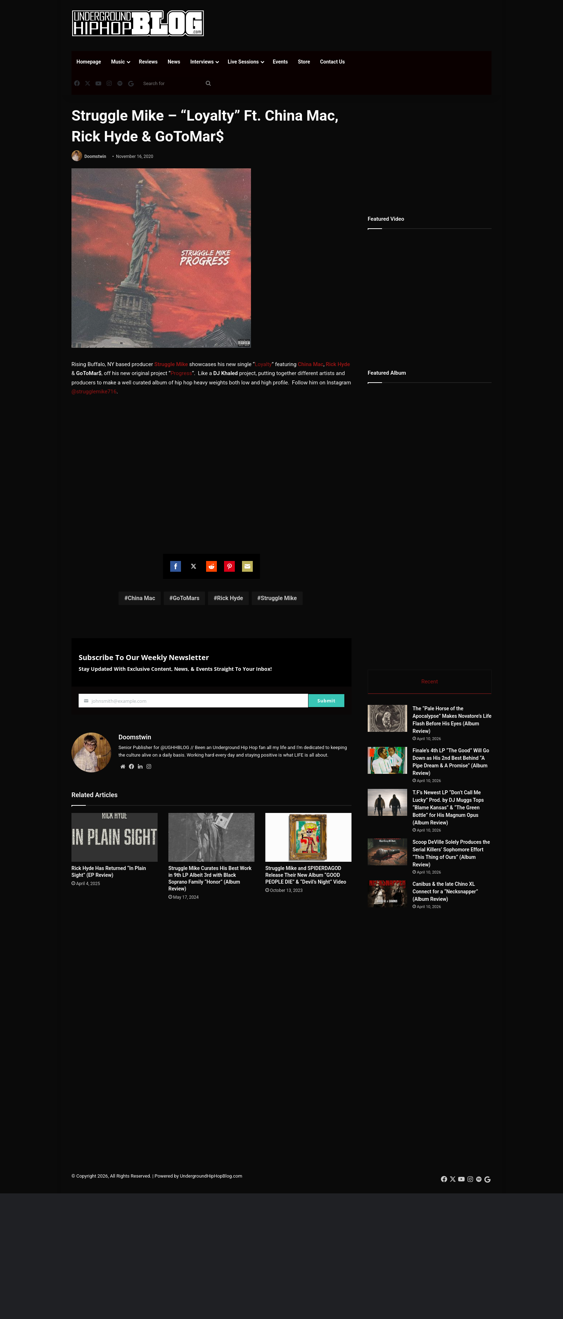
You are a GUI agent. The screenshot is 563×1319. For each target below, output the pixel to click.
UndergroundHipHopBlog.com (211, 1176)
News (174, 62)
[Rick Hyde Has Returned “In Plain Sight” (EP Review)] (114, 837)
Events (280, 62)
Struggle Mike (171, 364)
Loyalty (263, 364)
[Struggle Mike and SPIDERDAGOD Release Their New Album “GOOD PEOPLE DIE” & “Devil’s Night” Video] (308, 837)
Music (118, 62)
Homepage (88, 62)
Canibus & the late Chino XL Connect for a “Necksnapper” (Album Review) (445, 891)
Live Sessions (243, 62)
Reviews (148, 62)
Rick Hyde (338, 364)
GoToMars (186, 598)
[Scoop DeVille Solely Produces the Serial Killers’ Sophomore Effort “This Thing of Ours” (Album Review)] (387, 851)
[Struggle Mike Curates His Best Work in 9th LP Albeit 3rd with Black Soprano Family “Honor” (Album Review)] (211, 837)
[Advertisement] (353, 23)
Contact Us (332, 62)
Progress (181, 373)
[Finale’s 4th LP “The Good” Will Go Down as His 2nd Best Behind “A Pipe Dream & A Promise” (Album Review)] (387, 760)
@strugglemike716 (93, 391)
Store (304, 62)
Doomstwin (95, 156)
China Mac (310, 364)
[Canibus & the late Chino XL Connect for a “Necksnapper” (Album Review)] (387, 893)
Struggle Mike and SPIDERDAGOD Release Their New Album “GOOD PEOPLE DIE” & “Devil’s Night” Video (305, 875)
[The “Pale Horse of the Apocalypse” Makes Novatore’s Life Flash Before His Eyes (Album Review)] (387, 718)
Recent (429, 681)
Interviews (202, 62)
